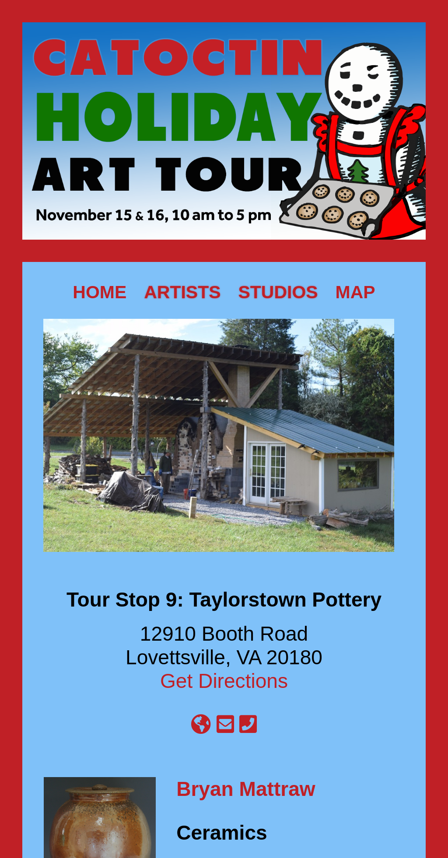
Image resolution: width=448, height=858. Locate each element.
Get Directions (224, 681)
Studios (278, 292)
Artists (182, 292)
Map (355, 292)
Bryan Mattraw (245, 789)
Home (99, 292)
